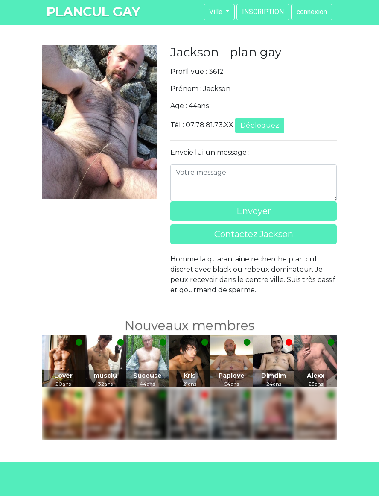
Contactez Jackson (253, 234)
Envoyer (253, 211)
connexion (312, 12)
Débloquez (259, 125)
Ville (216, 12)
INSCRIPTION (263, 12)
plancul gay (93, 12)
